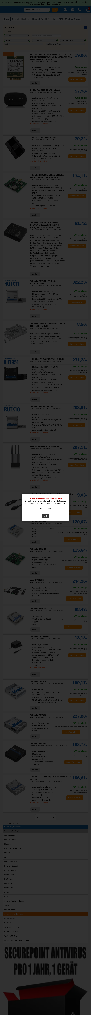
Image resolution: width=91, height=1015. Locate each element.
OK (45, 516)
